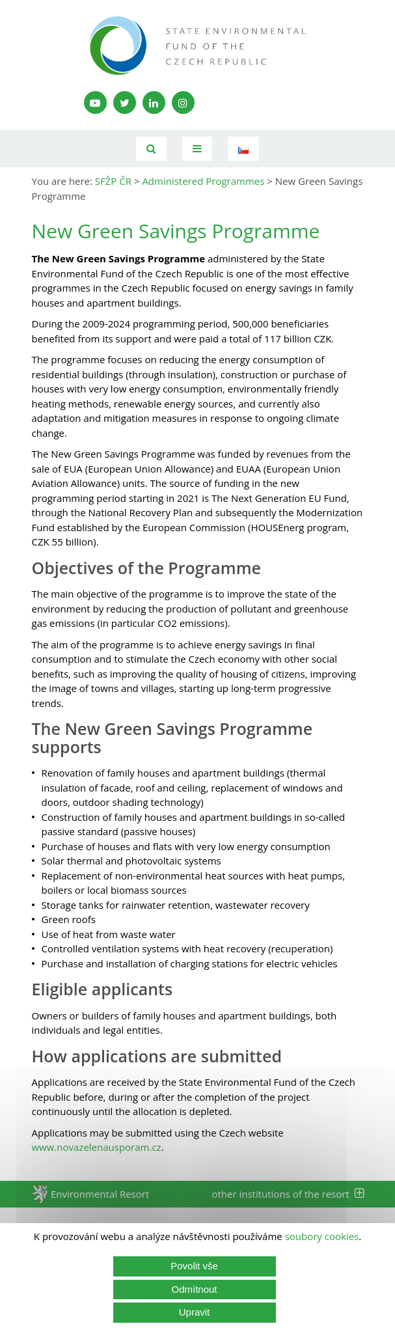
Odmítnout (194, 1289)
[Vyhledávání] (151, 149)
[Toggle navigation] (197, 149)
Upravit (194, 1312)
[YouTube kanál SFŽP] (95, 102)
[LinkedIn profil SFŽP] (154, 102)
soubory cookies (322, 1236)
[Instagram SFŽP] (183, 102)
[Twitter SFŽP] (124, 102)
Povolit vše (194, 1265)
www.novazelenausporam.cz (96, 1146)
